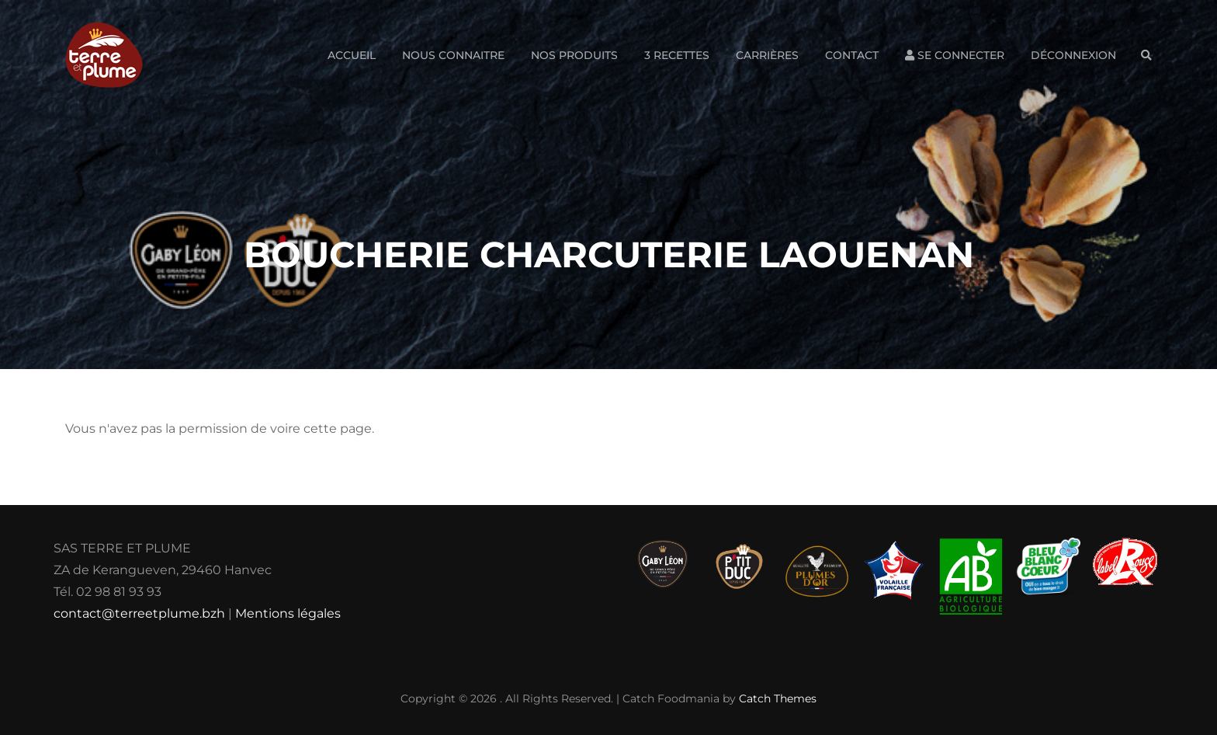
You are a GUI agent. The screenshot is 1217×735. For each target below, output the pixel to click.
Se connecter (954, 55)
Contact (852, 55)
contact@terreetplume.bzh (139, 613)
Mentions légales (288, 613)
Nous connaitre (453, 55)
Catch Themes (778, 698)
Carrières (767, 55)
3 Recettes (676, 55)
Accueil (352, 55)
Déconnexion (1073, 55)
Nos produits (574, 55)
